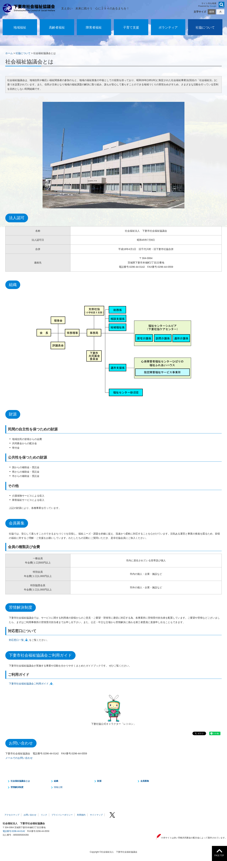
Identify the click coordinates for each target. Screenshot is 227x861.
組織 (56, 781)
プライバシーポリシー (62, 815)
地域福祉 (19, 27)
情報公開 (58, 787)
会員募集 (144, 781)
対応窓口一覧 (16, 640)
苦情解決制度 (17, 787)
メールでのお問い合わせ (19, 758)
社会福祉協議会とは (20, 781)
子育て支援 (131, 27)
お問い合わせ (30, 815)
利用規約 (81, 815)
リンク (44, 815)
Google (213, 6)
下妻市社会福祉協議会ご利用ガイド (29, 683)
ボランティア (168, 27)
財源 (99, 781)
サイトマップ (96, 815)
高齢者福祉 (57, 27)
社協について (205, 27)
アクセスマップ (11, 815)
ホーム (9, 53)
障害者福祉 (94, 27)
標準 (211, 11)
